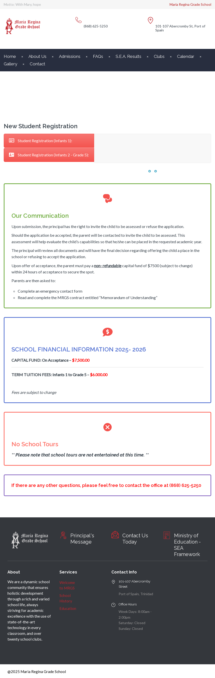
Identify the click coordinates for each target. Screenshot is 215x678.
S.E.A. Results (128, 56)
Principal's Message (82, 539)
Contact (37, 63)
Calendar (185, 56)
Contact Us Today (135, 539)
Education (67, 608)
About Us (37, 56)
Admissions (69, 56)
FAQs (98, 56)
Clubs (159, 56)
